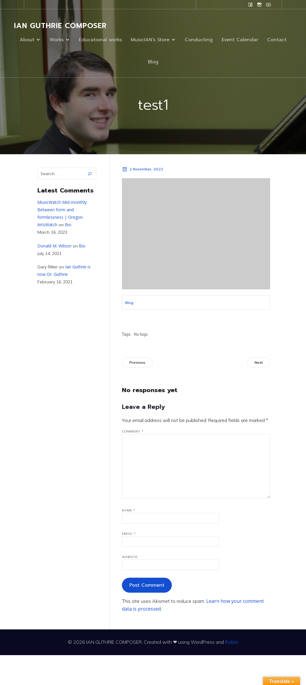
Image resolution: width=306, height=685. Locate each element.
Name (128, 510)
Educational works (100, 39)
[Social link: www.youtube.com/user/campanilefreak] (268, 4)
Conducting (199, 39)
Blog (153, 61)
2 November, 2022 (142, 169)
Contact (277, 39)
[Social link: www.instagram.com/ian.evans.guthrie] (259, 4)
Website (129, 557)
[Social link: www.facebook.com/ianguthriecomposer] (250, 4)
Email (129, 534)
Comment (132, 431)
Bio (68, 224)
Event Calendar (240, 39)
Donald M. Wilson (54, 246)
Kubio (231, 642)
